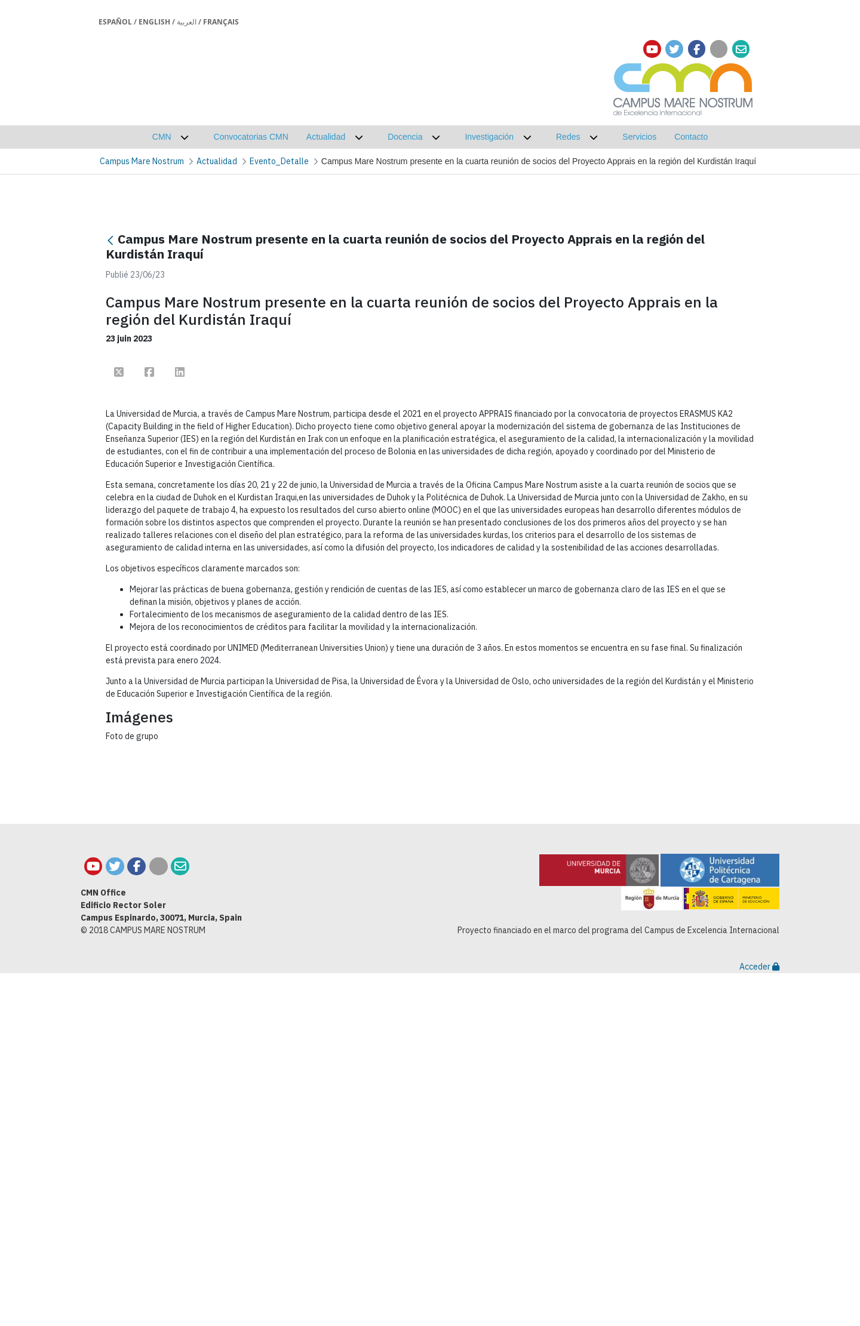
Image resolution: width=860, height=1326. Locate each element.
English (154, 22)
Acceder (759, 1319)
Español (115, 22)
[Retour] (110, 240)
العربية (186, 22)
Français (221, 22)
